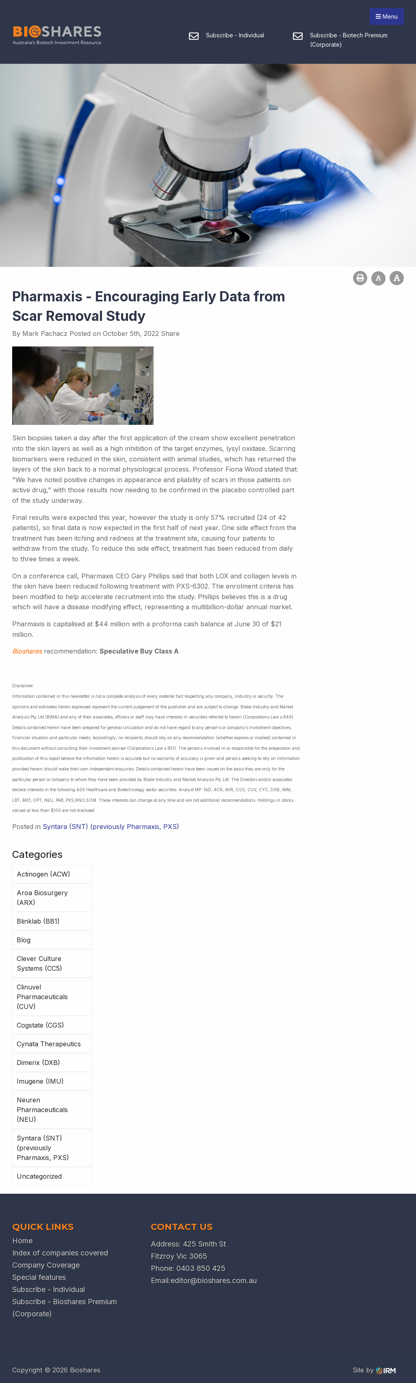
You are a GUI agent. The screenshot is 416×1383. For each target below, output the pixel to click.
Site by (374, 1370)
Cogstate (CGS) (40, 1025)
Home (22, 1240)
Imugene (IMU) (40, 1081)
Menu (387, 16)
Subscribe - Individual (48, 1289)
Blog (23, 940)
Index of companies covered (60, 1253)
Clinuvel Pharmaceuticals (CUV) (42, 997)
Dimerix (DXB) (38, 1062)
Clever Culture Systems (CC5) (39, 963)
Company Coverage (46, 1265)
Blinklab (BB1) (38, 921)
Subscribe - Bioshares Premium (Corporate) (64, 1307)
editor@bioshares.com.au (214, 1280)
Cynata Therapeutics (49, 1044)
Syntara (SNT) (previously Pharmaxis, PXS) (43, 1148)
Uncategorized (39, 1176)
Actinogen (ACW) (43, 874)
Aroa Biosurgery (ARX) (42, 898)
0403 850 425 (200, 1268)
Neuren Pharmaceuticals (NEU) (42, 1109)
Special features (39, 1277)
